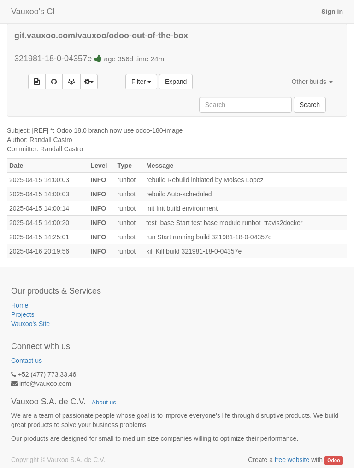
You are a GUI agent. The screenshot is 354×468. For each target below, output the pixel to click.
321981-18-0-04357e (89, 58)
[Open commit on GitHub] (54, 81)
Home (19, 305)
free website (292, 459)
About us (104, 402)
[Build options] (89, 81)
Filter (141, 81)
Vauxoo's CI (33, 11)
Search (310, 104)
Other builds (312, 81)
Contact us (26, 360)
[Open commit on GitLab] (71, 81)
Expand (176, 81)
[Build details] (37, 81)
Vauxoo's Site (30, 323)
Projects (23, 314)
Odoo (333, 460)
